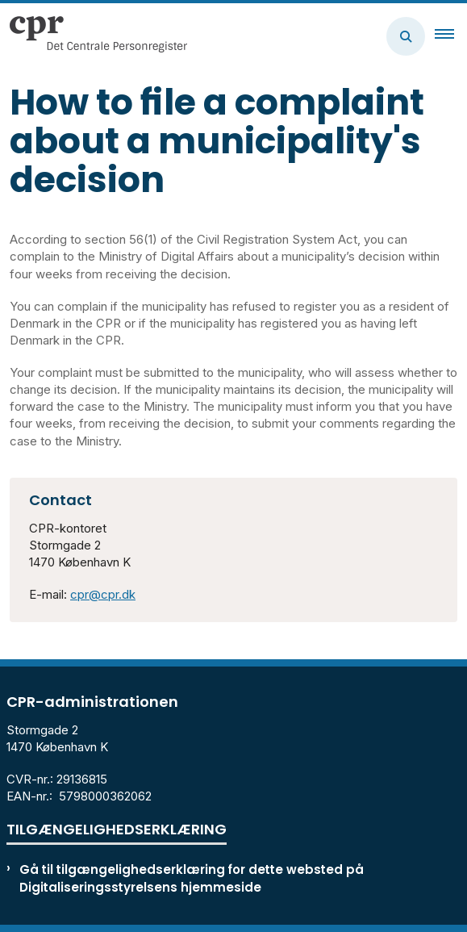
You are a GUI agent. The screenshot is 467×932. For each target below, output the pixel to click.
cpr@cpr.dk (103, 594)
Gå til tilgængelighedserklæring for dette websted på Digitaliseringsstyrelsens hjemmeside (191, 878)
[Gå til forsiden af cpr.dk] (93, 36)
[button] (451, 36)
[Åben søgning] (405, 36)
